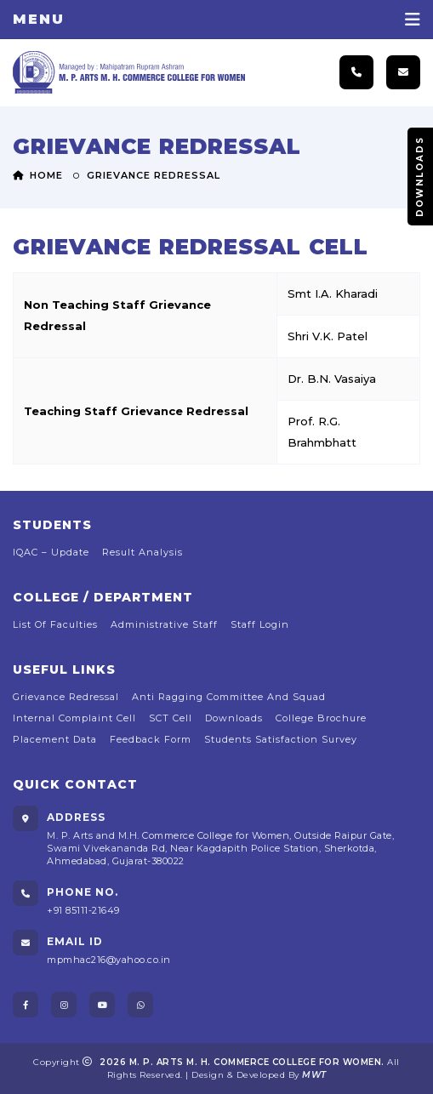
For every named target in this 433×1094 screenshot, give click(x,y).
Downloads (419, 176)
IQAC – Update (51, 552)
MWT (314, 1074)
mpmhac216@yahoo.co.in (109, 960)
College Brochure (321, 718)
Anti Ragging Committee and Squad (229, 697)
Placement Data (55, 739)
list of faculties (55, 624)
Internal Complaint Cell (74, 718)
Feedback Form (150, 739)
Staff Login (260, 624)
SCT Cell (170, 718)
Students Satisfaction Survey (280, 739)
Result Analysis (142, 552)
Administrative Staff (164, 624)
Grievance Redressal (66, 697)
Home (38, 175)
